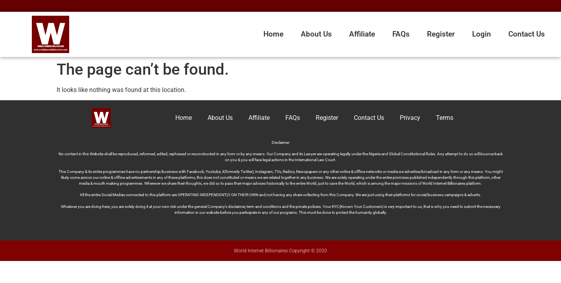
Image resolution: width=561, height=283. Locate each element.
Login (481, 34)
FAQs (401, 34)
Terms (444, 117)
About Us (316, 34)
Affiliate (362, 34)
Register (441, 34)
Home (273, 34)
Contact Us (526, 34)
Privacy (410, 117)
